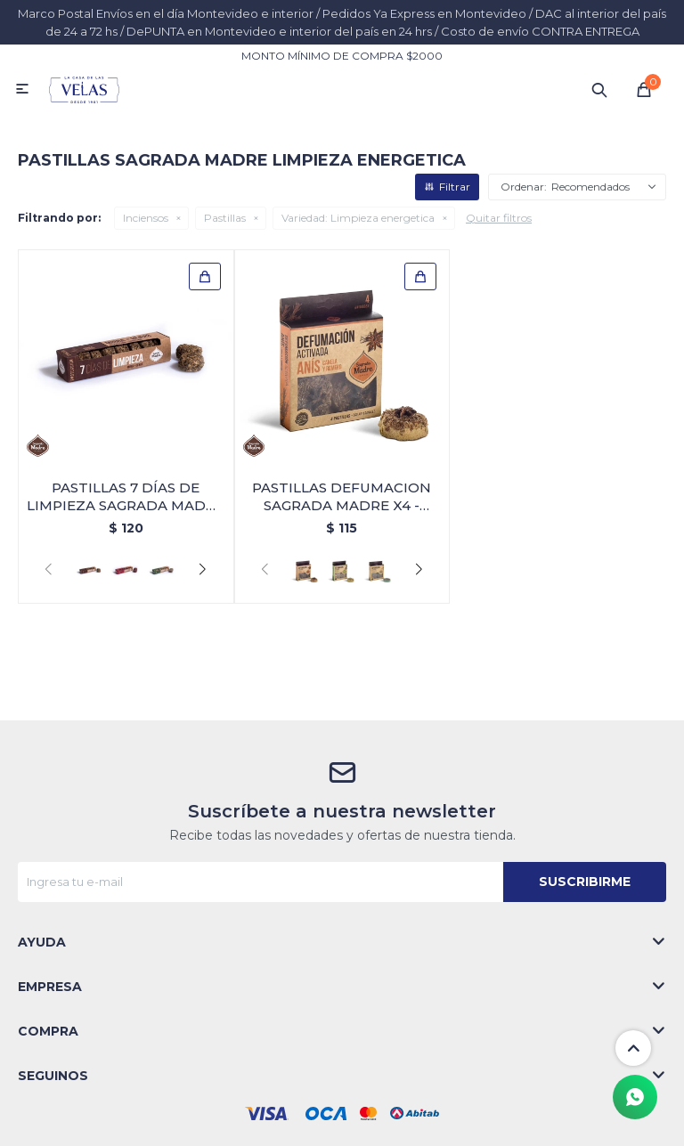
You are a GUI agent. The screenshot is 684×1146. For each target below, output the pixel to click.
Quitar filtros (499, 217)
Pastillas (225, 217)
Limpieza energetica (358, 217)
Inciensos (145, 217)
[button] (203, 569)
